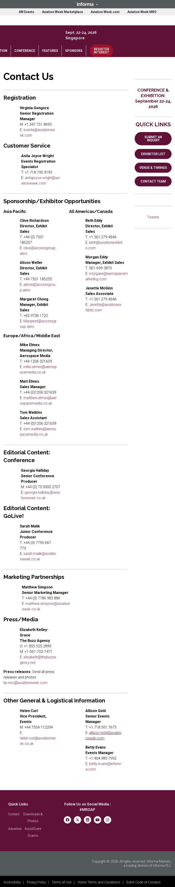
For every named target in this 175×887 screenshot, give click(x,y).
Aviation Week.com (105, 12)
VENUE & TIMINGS (153, 167)
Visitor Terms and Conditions (99, 880)
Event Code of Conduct (143, 880)
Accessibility (12, 880)
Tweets (153, 217)
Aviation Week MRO (142, 12)
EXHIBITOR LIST (153, 154)
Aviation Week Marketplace (62, 12)
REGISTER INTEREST (101, 50)
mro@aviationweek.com (27, 682)
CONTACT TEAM (153, 181)
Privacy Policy (36, 880)
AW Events (26, 12)
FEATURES (50, 51)
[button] (87, 4)
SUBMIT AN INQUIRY (153, 138)
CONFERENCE (24, 51)
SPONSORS (73, 51)
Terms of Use (62, 880)
